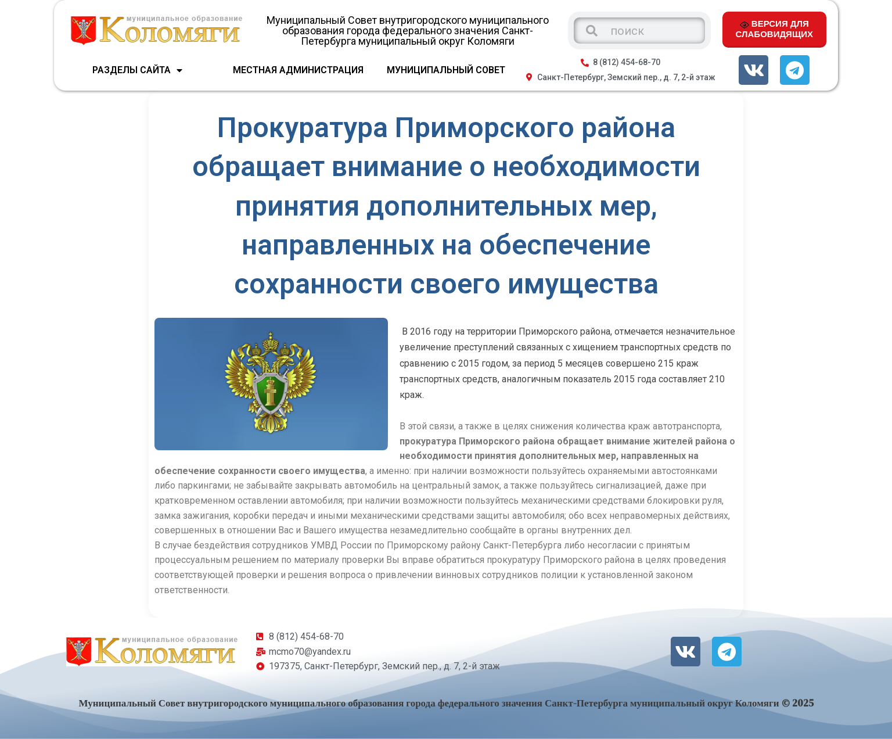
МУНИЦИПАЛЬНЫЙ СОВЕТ (446, 70)
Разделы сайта (137, 70)
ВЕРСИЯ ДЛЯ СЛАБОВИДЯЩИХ (774, 28)
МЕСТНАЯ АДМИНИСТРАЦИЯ (298, 70)
